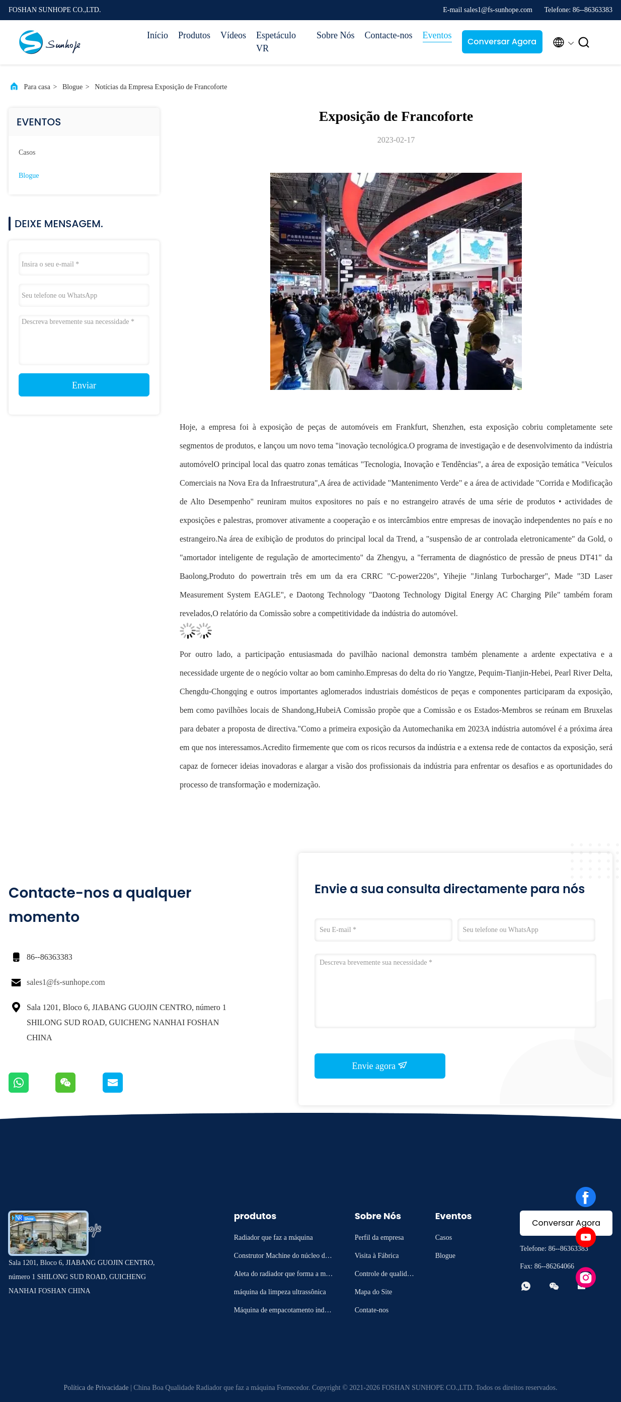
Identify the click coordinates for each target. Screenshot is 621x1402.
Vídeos (233, 35)
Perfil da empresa (379, 1237)
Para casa (37, 87)
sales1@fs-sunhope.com (66, 982)
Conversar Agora (502, 41)
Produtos (194, 35)
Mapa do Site (374, 1292)
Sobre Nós (336, 35)
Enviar (84, 385)
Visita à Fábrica (377, 1255)
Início (157, 35)
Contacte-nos (389, 35)
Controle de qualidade (384, 1275)
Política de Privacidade (95, 1387)
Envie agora (380, 1065)
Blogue (72, 87)
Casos (27, 152)
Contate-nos (372, 1310)
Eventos (437, 35)
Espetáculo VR (276, 41)
